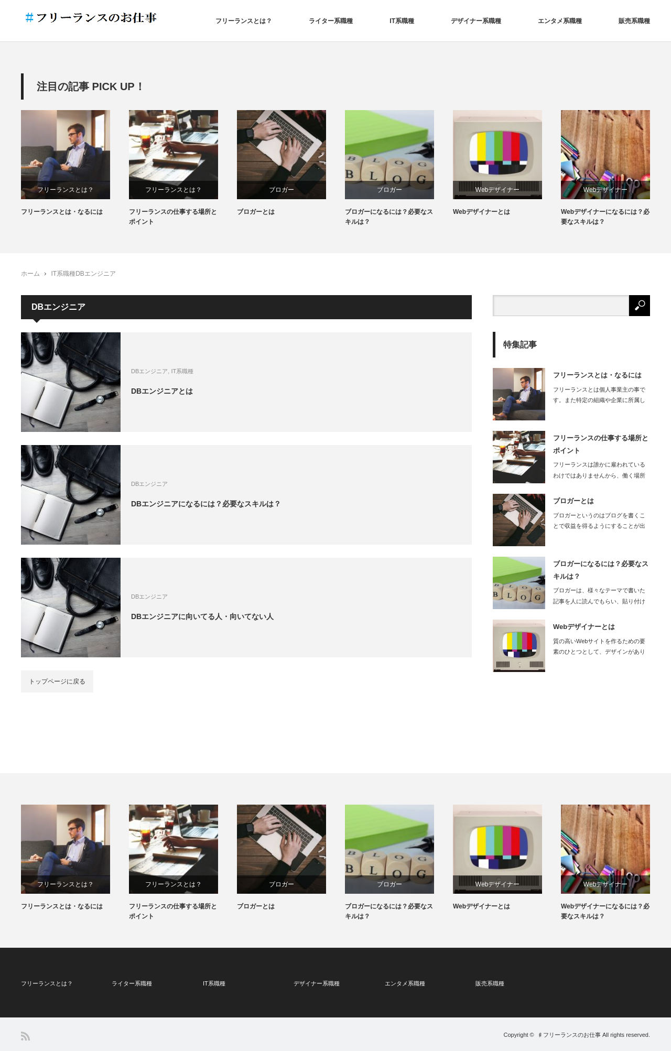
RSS (25, 1036)
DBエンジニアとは (162, 390)
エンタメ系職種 (560, 21)
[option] (75, 163)
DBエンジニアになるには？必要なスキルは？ (206, 503)
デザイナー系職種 (476, 21)
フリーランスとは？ (243, 21)
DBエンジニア (95, 273)
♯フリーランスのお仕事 (569, 1035)
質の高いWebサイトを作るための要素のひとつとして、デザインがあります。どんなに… (599, 652)
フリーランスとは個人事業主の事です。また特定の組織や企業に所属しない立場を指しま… (599, 400)
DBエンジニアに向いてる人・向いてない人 (202, 616)
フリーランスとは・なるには (62, 211)
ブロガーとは (256, 211)
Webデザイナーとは (481, 211)
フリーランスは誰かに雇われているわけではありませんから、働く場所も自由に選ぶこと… (599, 475)
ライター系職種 (331, 21)
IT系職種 (401, 21)
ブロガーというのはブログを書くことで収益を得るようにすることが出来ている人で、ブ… (599, 526)
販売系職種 (634, 21)
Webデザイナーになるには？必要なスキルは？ (605, 216)
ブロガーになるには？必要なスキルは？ (389, 216)
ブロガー (281, 189)
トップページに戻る (57, 681)
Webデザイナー (497, 189)
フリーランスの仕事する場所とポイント (173, 216)
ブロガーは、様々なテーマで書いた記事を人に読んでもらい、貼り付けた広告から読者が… (599, 601)
